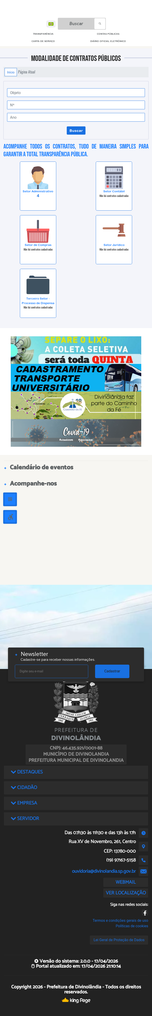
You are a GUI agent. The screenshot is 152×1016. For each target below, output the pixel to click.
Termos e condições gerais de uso (120, 920)
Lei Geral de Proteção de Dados (118, 940)
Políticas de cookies (132, 926)
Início (10, 72)
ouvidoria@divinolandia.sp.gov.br (104, 871)
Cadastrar (112, 671)
